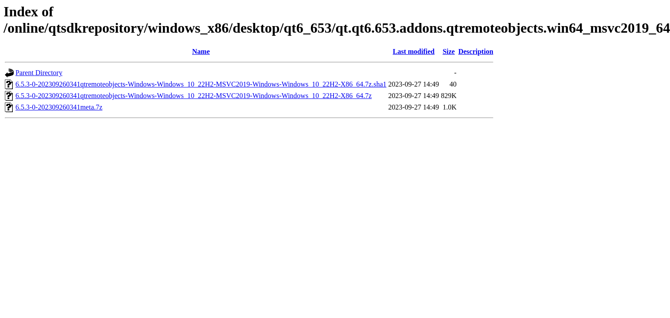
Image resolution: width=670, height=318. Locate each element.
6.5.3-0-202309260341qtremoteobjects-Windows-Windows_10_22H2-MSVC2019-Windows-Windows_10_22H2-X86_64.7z (193, 95)
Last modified (414, 51)
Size (449, 51)
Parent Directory (38, 72)
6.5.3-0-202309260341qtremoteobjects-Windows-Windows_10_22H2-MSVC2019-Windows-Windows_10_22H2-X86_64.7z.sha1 (200, 84)
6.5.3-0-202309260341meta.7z (58, 107)
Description (475, 51)
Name (201, 51)
